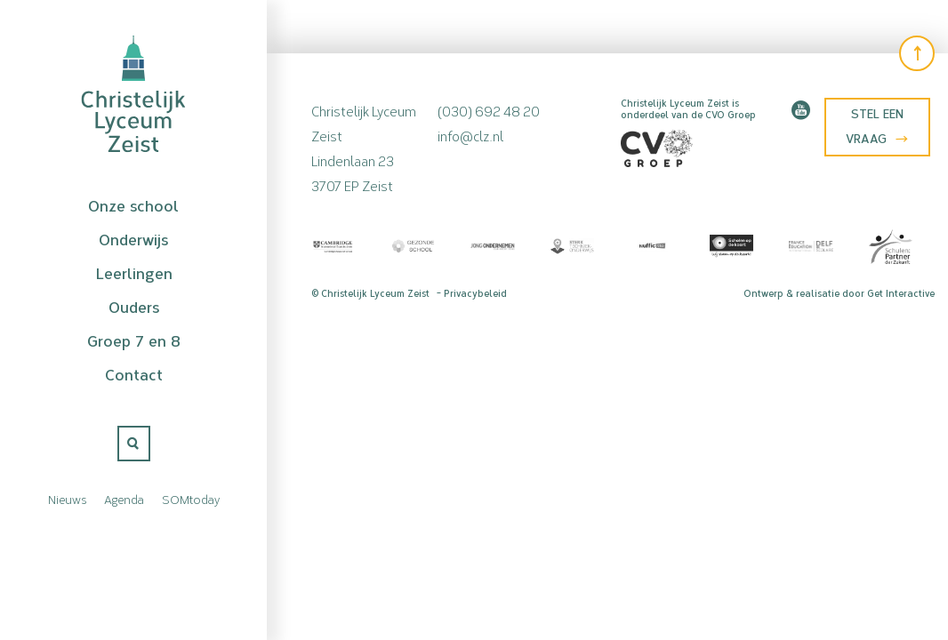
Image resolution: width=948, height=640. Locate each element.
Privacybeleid (475, 294)
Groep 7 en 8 (134, 341)
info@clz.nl (470, 135)
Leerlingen (134, 274)
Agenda (124, 498)
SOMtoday (191, 498)
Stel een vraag (877, 127)
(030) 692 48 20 (489, 110)
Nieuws (67, 498)
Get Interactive (901, 294)
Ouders (133, 307)
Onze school (133, 206)
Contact (134, 375)
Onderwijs (133, 240)
